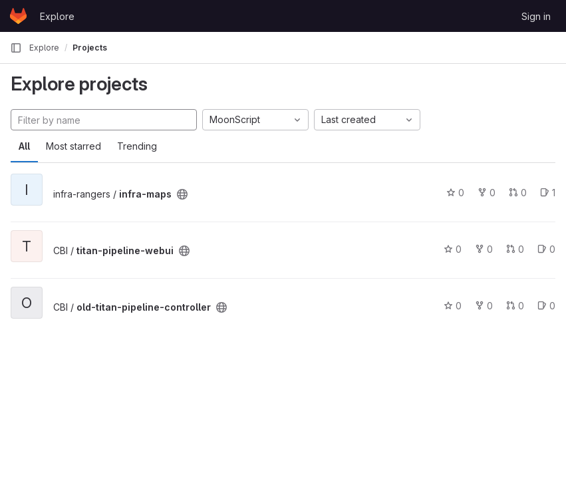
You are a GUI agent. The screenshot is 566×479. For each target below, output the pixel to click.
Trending (137, 146)
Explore (57, 16)
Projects (89, 48)
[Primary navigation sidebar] (16, 48)
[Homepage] (18, 16)
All (24, 146)
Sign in (536, 16)
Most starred (73, 146)
